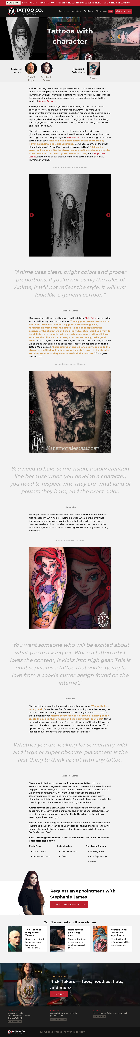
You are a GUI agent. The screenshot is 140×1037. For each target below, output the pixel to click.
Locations (56, 1032)
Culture (44, 1032)
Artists (75, 11)
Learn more (14, 1022)
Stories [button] (87, 11)
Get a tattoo (123, 11)
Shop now (104, 11)
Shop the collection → (118, 3)
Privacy (68, 1032)
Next (108, 215)
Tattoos (63, 11)
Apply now (99, 1017)
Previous (32, 215)
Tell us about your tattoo (69, 905)
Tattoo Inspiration (70, 24)
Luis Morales (74, 137)
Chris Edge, (91, 318)
